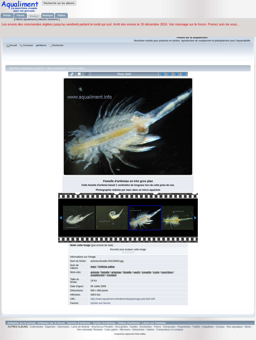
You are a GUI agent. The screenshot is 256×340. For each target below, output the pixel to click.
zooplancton (98, 275)
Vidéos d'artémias (129, 322)
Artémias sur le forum (51, 322)
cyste (156, 272)
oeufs (137, 272)
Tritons (157, 326)
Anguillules (208, 326)
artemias (116, 272)
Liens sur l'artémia (154, 322)
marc (93, 266)
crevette (146, 272)
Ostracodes (169, 326)
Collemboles (36, 326)
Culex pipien (111, 329)
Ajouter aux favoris (100, 303)
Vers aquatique (235, 326)
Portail (7, 15)
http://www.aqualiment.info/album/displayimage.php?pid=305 (123, 299)
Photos (34, 16)
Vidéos (61, 15)
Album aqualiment (26, 19)
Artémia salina (76, 68)
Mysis (248, 326)
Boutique (48, 15)
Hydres (150, 329)
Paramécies (184, 326)
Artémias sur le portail (21, 322)
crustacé (111, 275)
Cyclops (220, 326)
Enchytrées (146, 326)
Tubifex (196, 326)
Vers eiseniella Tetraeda (89, 329)
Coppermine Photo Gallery (135, 334)
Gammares (63, 326)
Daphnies (50, 326)
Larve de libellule (80, 326)
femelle (105, 272)
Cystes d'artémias (104, 322)
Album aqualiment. (56, 68)
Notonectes (138, 329)
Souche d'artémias (79, 322)
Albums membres (48, 19)
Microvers (125, 329)
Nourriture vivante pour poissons (26, 68)
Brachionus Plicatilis (102, 326)
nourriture (167, 272)
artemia (95, 272)
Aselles (134, 326)
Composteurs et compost (169, 329)
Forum (20, 15)
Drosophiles (121, 326)
